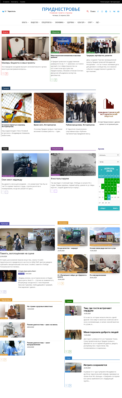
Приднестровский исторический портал (109, 114)
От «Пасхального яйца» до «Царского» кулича (72, 276)
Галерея (6, 88)
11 (115, 186)
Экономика (63, 223)
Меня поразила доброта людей (101, 332)
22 (106, 197)
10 (112, 186)
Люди (5, 149)
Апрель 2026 (109, 169)
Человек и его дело (8, 176)
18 (115, 192)
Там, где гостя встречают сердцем (98, 309)
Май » (115, 208)
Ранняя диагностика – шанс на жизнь (42, 325)
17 (112, 192)
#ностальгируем (60, 178)
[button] (90, 11)
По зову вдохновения (98, 275)
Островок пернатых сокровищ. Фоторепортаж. (13, 125)
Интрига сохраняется (95, 365)
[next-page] (6, 73)
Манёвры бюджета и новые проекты (18, 63)
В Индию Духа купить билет (27, 271)
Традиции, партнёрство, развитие (99, 55)
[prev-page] (3, 73)
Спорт (68, 358)
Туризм (69, 301)
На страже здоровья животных (40, 306)
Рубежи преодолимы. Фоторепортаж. (80, 125)
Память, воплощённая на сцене (17, 253)
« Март (103, 208)
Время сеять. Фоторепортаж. (45, 125)
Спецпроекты (57, 149)
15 (106, 192)
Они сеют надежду (12, 179)
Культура (4, 224)
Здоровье (6, 300)
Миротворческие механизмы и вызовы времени (66, 56)
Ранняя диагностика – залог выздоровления (38, 344)
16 (109, 192)
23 (109, 197)
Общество (56, 32)
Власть (5, 32)
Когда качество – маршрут (68, 248)
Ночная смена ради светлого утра (103, 248)
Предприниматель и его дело (68, 245)
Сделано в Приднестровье (67, 272)
